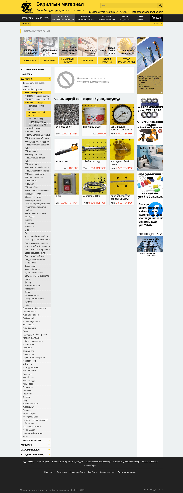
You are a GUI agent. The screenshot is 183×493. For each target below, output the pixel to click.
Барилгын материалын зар (86, 18)
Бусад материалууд (127, 472)
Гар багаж (92, 472)
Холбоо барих (140, 18)
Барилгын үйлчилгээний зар (106, 18)
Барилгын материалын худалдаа (63, 18)
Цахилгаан (49, 472)
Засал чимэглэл (107, 472)
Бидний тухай (42, 18)
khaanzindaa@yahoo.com (150, 12)
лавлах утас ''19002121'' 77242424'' (110, 12)
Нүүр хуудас (27, 18)
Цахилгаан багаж (77, 472)
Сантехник (62, 472)
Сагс (158, 18)
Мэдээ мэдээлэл (124, 18)
